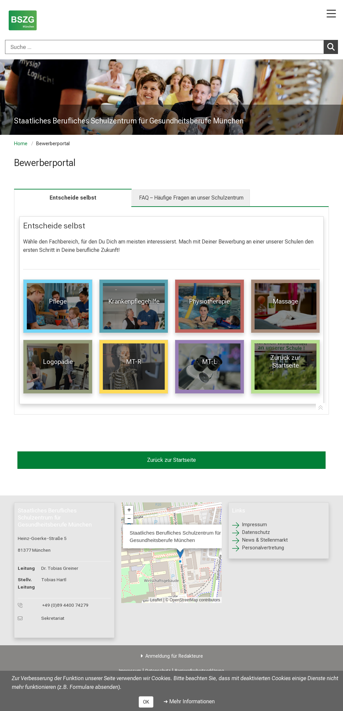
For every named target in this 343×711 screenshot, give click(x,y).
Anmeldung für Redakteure (174, 656)
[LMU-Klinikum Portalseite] (28, 21)
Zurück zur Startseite (171, 460)
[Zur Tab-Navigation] (320, 408)
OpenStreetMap (183, 600)
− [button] (129, 519)
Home (20, 144)
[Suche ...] (164, 47)
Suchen (332, 46)
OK (146, 702)
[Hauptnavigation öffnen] (331, 14)
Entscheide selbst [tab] (73, 198)
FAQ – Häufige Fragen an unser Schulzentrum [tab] (191, 198)
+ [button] (129, 510)
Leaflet (156, 600)
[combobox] (171, 47)
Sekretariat (52, 618)
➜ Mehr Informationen (189, 701)
